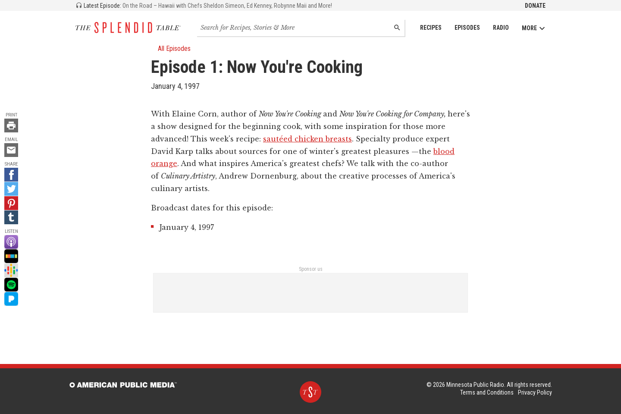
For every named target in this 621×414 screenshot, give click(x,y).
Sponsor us (311, 269)
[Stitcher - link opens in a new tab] (11, 256)
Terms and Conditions (487, 392)
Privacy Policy (535, 392)
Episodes (467, 27)
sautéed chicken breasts (307, 139)
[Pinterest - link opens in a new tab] (11, 203)
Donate (535, 5)
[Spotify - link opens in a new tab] (11, 285)
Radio (501, 27)
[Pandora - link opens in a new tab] (11, 299)
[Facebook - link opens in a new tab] (11, 175)
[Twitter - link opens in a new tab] (11, 189)
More (534, 28)
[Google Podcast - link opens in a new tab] (11, 270)
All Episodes (171, 48)
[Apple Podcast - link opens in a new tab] (11, 242)
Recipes (431, 27)
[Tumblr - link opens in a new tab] (11, 217)
